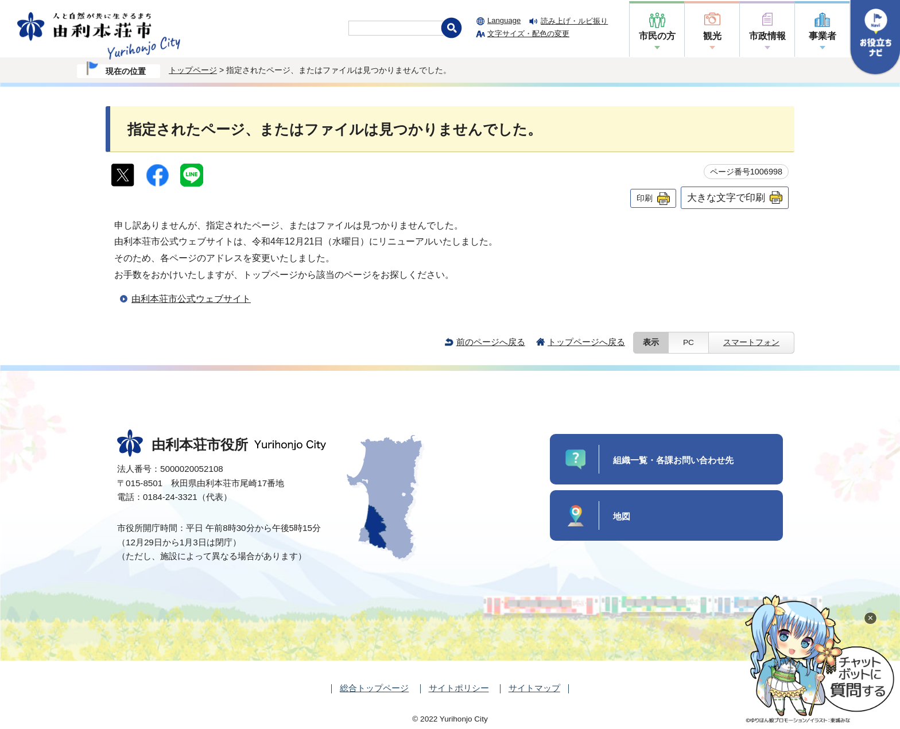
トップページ (193, 70)
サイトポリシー (459, 688)
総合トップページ (374, 688)
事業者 (822, 36)
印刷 (645, 198)
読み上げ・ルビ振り (574, 21)
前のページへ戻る (490, 342)
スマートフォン (751, 342)
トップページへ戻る (586, 342)
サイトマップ (534, 688)
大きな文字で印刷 (726, 197)
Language (504, 20)
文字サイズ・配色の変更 (528, 33)
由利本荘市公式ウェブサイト (191, 299)
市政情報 (767, 36)
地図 (621, 516)
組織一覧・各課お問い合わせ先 (673, 460)
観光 (712, 36)
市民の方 (657, 36)
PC (688, 342)
